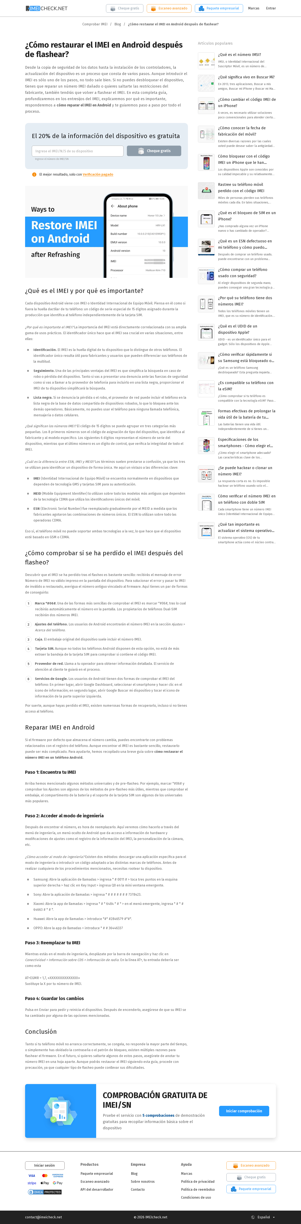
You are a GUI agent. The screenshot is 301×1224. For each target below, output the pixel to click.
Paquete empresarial (218, 8)
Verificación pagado (98, 174)
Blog (134, 1174)
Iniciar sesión (44, 1165)
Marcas (253, 8)
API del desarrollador (96, 1190)
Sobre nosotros (143, 1182)
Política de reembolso (198, 1190)
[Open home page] (46, 8)
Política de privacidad (198, 1182)
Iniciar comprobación (244, 1111)
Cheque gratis (124, 8)
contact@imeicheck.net (43, 1217)
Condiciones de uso (196, 1197)
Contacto (138, 1190)
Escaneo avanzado (168, 8)
